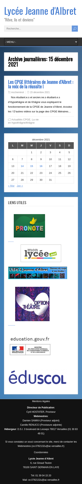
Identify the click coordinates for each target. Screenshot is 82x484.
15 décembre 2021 (40, 92)
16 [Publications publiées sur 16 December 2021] (41, 166)
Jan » (20, 185)
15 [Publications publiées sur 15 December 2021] (31, 166)
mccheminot (17, 92)
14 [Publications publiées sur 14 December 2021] (22, 166)
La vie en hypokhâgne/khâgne (23, 121)
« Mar (11, 185)
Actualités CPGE (20, 119)
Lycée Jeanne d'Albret (40, 10)
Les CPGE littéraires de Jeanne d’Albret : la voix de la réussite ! (40, 84)
